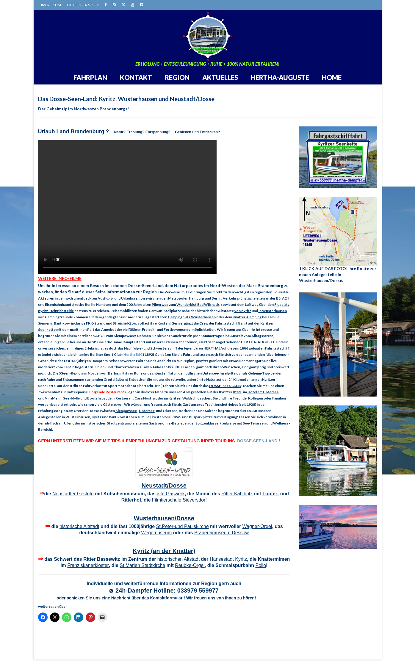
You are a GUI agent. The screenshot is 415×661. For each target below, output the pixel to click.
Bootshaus (96, 398)
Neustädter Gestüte (73, 493)
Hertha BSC (133, 354)
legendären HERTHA (201, 348)
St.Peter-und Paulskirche (182, 526)
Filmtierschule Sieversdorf (179, 499)
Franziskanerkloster (88, 565)
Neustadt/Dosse (164, 485)
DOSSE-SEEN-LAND (257, 440)
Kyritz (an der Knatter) (164, 551)
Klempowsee (126, 410)
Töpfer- (270, 493)
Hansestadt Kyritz (228, 559)
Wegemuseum (156, 532)
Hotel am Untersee (263, 392)
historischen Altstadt (178, 559)
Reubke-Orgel (190, 565)
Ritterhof (131, 499)
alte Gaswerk (170, 493)
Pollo (260, 565)
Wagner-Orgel (257, 526)
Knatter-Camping (247, 317)
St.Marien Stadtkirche (142, 565)
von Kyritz (242, 310)
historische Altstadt (79, 526)
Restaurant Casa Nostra (135, 398)
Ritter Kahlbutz (237, 493)
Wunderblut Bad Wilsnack (197, 304)
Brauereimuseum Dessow (221, 532)
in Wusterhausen (273, 310)
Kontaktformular (166, 598)
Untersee (147, 410)
